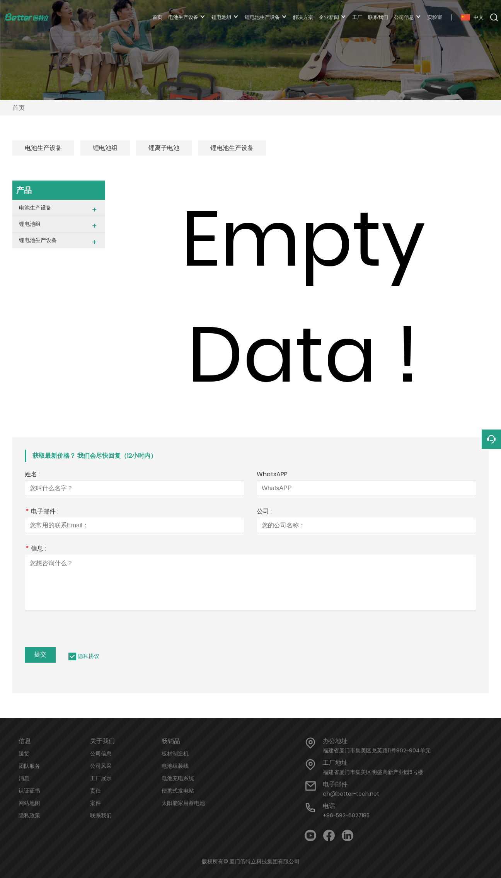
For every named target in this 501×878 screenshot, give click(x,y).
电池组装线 (175, 766)
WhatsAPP (272, 475)
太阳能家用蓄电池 (183, 803)
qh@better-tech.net (351, 794)
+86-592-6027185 (346, 815)
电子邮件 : (41, 512)
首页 (18, 107)
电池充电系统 (178, 778)
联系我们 (101, 815)
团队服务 (29, 766)
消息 (24, 778)
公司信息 (101, 753)
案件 (95, 803)
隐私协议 (88, 656)
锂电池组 (105, 147)
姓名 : (32, 475)
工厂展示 (101, 778)
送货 (24, 753)
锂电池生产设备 (232, 147)
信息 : (35, 549)
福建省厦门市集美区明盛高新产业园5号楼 (373, 772)
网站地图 (29, 803)
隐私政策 (29, 815)
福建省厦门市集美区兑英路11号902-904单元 (377, 750)
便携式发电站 (178, 790)
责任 (95, 790)
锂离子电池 (163, 147)
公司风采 (101, 766)
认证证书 (29, 790)
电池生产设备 (43, 147)
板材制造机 (175, 753)
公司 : (264, 512)
